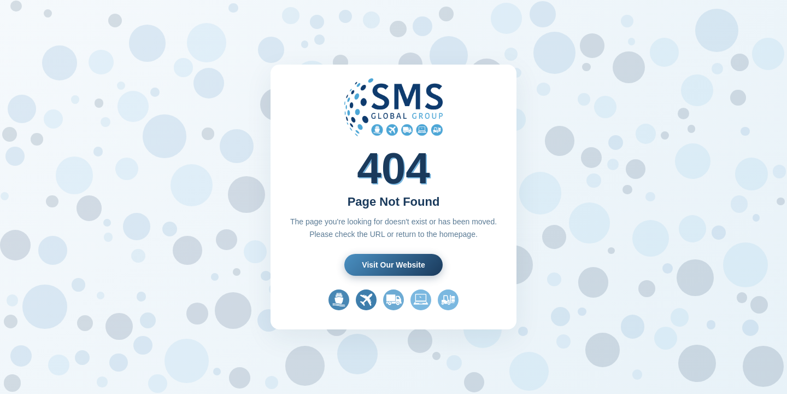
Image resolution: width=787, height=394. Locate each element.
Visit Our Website (393, 264)
